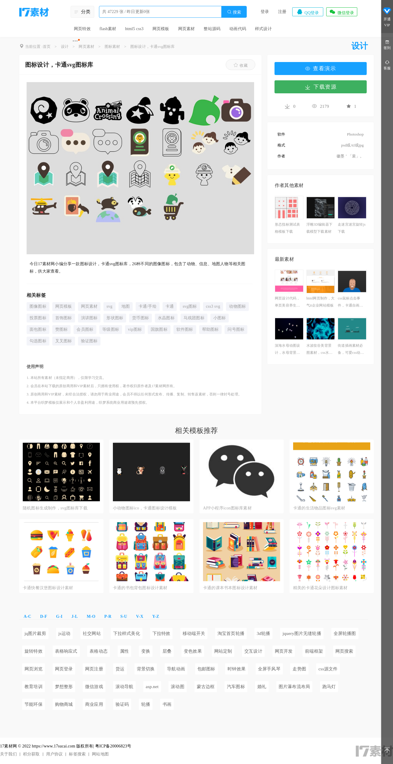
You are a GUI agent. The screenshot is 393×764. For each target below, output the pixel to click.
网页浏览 (34, 669)
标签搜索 (77, 754)
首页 (47, 46)
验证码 (122, 704)
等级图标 (110, 329)
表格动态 (99, 651)
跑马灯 (329, 686)
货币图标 (140, 318)
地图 (125, 306)
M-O (91, 616)
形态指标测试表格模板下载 (287, 228)
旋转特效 (34, 651)
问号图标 (236, 329)
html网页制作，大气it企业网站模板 (320, 301)
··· (75, 40)
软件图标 (184, 329)
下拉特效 (161, 633)
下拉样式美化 (126, 633)
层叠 (167, 651)
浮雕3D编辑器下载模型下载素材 (319, 228)
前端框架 (314, 651)
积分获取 (31, 754)
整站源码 (212, 29)
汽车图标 (236, 686)
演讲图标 (89, 318)
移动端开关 (194, 633)
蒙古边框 (206, 686)
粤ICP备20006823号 (113, 746)
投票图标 (38, 318)
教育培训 (34, 686)
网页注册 (94, 669)
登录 (265, 11)
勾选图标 (38, 341)
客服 (387, 64)
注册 (282, 11)
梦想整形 (64, 686)
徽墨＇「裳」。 (350, 156)
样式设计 (263, 29)
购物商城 (64, 704)
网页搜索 (344, 651)
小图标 (219, 318)
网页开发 (284, 651)
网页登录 (64, 669)
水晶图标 (166, 318)
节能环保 (34, 704)
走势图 (299, 669)
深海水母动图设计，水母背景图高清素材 (287, 349)
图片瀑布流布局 (294, 686)
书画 (167, 704)
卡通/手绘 (148, 306)
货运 (120, 669)
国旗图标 (159, 329)
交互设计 (253, 651)
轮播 (145, 704)
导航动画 (176, 669)
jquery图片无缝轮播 (301, 633)
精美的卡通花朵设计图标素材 (320, 588)
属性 (124, 651)
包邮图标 (206, 669)
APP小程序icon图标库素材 (227, 508)
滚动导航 (125, 686)
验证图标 (89, 341)
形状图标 (114, 318)
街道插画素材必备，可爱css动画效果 (351, 349)
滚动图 (177, 686)
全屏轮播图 (345, 633)
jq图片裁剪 (35, 633)
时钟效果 (237, 669)
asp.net (152, 686)
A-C (27, 616)
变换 (145, 651)
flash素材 (108, 29)
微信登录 (341, 12)
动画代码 (237, 29)
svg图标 (190, 306)
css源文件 (328, 669)
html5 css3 (134, 29)
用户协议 (54, 754)
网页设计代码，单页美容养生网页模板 (287, 302)
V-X (139, 616)
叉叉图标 (63, 341)
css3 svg (213, 306)
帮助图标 (210, 329)
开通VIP (387, 17)
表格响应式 (66, 651)
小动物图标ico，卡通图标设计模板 (145, 508)
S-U (123, 616)
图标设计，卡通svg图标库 (152, 46)
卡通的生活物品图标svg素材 (319, 508)
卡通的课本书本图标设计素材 (230, 588)
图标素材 (112, 46)
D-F (43, 616)
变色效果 (193, 651)
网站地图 (100, 754)
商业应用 (94, 704)
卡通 (169, 306)
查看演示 (320, 68)
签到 (387, 44)
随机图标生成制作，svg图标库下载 (55, 508)
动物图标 (237, 306)
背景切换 (146, 669)
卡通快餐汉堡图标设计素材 (48, 588)
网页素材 (186, 29)
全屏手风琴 (269, 669)
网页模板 (160, 29)
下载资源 (321, 87)
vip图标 (135, 329)
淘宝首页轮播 (230, 633)
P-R (107, 616)
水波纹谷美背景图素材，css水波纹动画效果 (319, 349)
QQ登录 (307, 12)
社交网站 (92, 633)
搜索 (234, 11)
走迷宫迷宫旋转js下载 (352, 228)
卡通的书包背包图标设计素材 (140, 588)
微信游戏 (94, 686)
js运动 (65, 633)
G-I (59, 616)
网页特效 (82, 29)
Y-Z (155, 616)
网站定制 (223, 651)
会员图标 (85, 329)
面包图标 (38, 329)
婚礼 (261, 686)
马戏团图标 (193, 318)
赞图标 (61, 329)
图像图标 (38, 306)
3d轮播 (263, 633)
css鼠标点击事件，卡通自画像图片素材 (350, 302)
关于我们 (8, 754)
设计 (65, 46)
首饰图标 (63, 318)
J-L (75, 616)
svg (109, 306)
